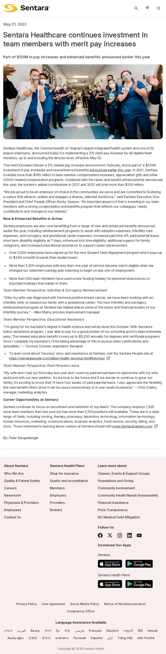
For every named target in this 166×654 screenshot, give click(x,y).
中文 (67, 630)
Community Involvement (116, 488)
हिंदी (140, 630)
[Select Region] (147, 8)
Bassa (35, 630)
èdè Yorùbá (145, 638)
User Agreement (53, 604)
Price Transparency (113, 510)
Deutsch (113, 630)
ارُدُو (110, 638)
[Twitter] (110, 535)
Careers (10, 488)
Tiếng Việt (125, 638)
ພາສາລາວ (62, 638)
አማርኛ (8, 630)
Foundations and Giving (115, 481)
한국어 (46, 638)
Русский (79, 638)
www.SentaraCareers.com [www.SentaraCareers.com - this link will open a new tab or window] (135, 426)
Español (96, 638)
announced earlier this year (110, 170)
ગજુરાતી (128, 630)
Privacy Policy (26, 604)
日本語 (32, 638)
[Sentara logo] (26, 8)
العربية (21, 630)
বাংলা (48, 630)
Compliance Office (81, 611)
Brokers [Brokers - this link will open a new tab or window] (56, 510)
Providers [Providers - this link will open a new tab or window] (57, 503)
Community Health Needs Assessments (128, 495)
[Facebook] (100, 535)
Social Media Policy (84, 604)
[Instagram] (119, 535)
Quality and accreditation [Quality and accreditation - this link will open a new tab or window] (69, 481)
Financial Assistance (113, 503)
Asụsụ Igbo (16, 638)
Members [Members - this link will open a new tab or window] (57, 488)
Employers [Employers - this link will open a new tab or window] (58, 495)
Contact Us (12, 517)
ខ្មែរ (58, 630)
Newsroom (12, 495)
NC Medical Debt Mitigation (119, 517)
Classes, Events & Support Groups (124, 473)
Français (95, 630)
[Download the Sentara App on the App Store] (110, 562)
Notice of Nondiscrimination (125, 604)
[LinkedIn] (129, 535)
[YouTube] (139, 535)
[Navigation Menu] (159, 8)
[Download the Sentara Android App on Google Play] (139, 562)
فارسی (79, 630)
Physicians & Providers (21, 503)
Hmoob (153, 630)
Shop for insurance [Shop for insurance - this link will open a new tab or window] (64, 473)
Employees (12, 510)
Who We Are (14, 473)
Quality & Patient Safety (22, 481)
